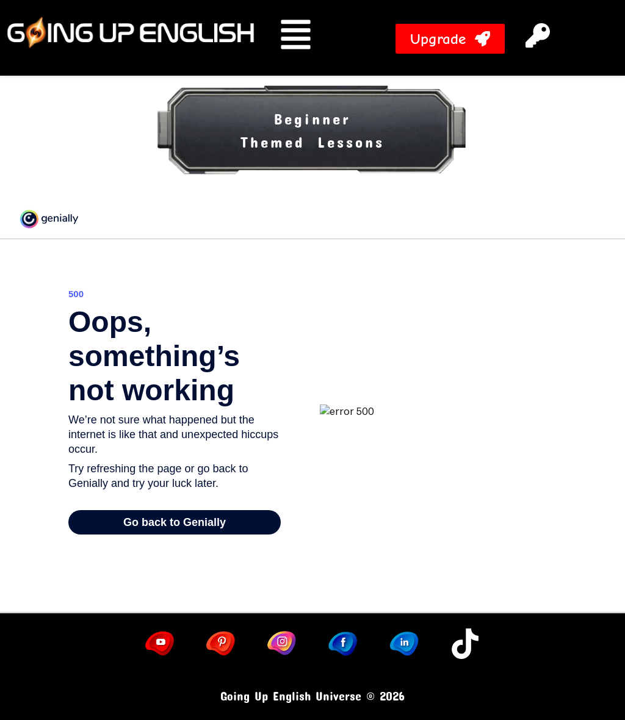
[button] (560, 37)
